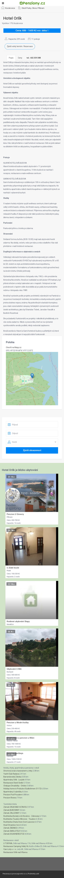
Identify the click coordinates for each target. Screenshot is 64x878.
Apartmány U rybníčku (12, 792)
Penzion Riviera (9, 798)
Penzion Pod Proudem (12, 795)
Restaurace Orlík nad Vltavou (15, 852)
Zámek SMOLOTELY (11, 831)
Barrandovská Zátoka (12, 777)
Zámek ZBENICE (10, 828)
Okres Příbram (38, 8)
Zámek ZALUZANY (11, 813)
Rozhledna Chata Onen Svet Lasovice (19, 822)
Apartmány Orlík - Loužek (13, 780)
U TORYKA (7, 843)
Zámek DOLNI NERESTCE (13, 834)
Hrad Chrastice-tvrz (11, 825)
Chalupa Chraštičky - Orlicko (15, 786)
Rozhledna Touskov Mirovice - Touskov (19, 819)
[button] (32, 376)
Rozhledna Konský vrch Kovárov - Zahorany (21, 816)
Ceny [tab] (20, 58)
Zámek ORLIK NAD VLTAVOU (15, 807)
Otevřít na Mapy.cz (13, 347)
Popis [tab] (11, 58)
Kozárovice (10, 8)
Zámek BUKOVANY (11, 810)
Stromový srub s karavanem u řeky (17, 771)
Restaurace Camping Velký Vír (15, 846)
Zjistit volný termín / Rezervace (20, 46)
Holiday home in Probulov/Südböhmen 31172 (22, 789)
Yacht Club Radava (11, 774)
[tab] (34, 58)
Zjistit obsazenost (32, 450)
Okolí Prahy (26, 8)
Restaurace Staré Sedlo (13, 783)
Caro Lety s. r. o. (9, 849)
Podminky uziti (33, 874)
